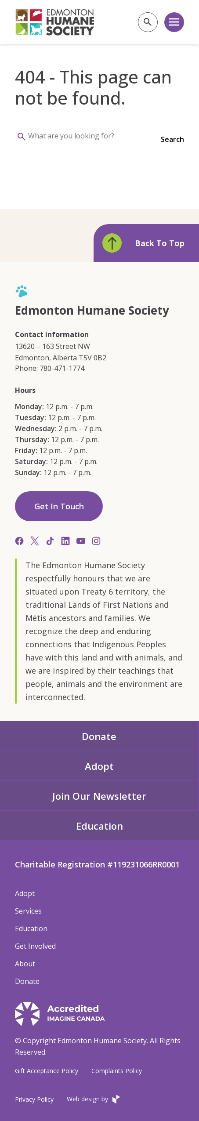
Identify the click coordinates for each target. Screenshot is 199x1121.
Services (28, 911)
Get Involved (35, 946)
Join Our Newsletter (99, 795)
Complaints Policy (116, 1071)
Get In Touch (59, 506)
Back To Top (143, 243)
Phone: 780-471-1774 (49, 368)
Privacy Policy (34, 1099)
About (25, 964)
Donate (99, 736)
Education (99, 825)
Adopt (99, 766)
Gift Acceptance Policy (46, 1071)
